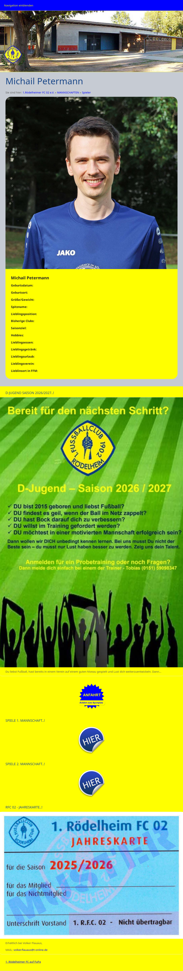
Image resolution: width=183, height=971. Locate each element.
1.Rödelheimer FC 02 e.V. (38, 92)
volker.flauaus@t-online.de (31, 950)
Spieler (86, 92)
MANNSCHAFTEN (68, 92)
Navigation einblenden (18, 5)
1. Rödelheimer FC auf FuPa (23, 961)
